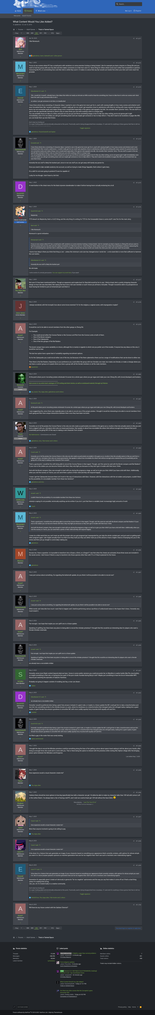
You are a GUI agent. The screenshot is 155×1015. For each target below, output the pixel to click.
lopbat (20, 827)
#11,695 (138, 770)
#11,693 (138, 719)
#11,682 (138, 423)
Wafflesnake (20, 500)
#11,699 (138, 865)
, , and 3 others (44, 441)
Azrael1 (20, 335)
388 (27, 33)
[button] (47, 10)
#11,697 (138, 817)
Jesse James (20, 313)
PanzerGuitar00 (20, 150)
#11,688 (138, 596)
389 (32, 33)
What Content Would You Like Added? (72, 982)
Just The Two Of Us (90, 802)
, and (43, 132)
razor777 (20, 852)
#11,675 (138, 183)
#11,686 (138, 550)
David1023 (20, 193)
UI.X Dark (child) (23, 1007)
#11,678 (138, 302)
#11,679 (138, 324)
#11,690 (138, 645)
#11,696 (138, 792)
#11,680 (138, 374)
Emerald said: (35, 143)
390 (36, 33)
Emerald (20, 98)
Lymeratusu (51, 961)
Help (129, 1007)
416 (52, 33)
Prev (16, 33)
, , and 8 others (47, 392)
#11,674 (138, 139)
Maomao (20, 561)
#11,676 (138, 207)
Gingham (20, 803)
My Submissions (34, 434)
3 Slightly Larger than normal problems (78, 953)
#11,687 (138, 572)
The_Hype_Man (20, 290)
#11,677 (138, 280)
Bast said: (34, 225)
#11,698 (138, 841)
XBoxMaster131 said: (37, 91)
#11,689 (138, 621)
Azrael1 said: (35, 493)
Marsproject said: (36, 240)
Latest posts (64, 948)
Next (57, 33)
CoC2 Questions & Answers (68, 966)
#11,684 (138, 489)
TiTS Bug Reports (65, 957)
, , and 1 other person (47, 56)
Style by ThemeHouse (55, 1012)
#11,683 (138, 448)
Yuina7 (20, 781)
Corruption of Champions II (68, 996)
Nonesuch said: (35, 403)
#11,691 (138, 670)
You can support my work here (61, 272)
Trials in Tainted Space (67, 985)
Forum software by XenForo (30, 1012)
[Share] (133, 38)
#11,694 (138, 746)
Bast (20, 49)
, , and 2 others (48, 897)
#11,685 (138, 513)
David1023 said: (36, 211)
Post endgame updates (67, 962)
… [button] (24, 33)
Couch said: (34, 452)
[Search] (128, 4)
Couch (20, 434)
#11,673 (138, 87)
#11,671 (138, 38)
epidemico (18, 24)
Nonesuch (20, 385)
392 (45, 33)
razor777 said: (35, 869)
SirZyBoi (20, 681)
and (37, 482)
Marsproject (20, 74)
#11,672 (138, 63)
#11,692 (138, 693)
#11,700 (138, 905)
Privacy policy (122, 1007)
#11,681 (138, 399)
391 (41, 33)
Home (134, 1007)
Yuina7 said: (34, 821)
